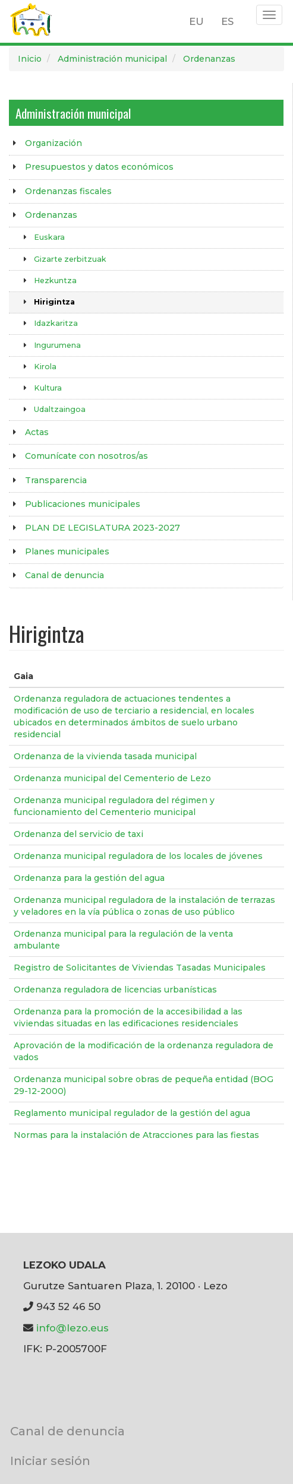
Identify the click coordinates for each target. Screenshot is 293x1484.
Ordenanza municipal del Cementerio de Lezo (112, 778)
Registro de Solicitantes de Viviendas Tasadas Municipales (140, 967)
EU (196, 21)
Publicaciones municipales (82, 504)
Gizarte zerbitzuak (70, 259)
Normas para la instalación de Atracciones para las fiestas (136, 1135)
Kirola (45, 366)
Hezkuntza (55, 280)
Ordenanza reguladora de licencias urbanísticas (115, 989)
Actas (37, 432)
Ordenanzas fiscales (68, 191)
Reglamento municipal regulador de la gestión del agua (132, 1113)
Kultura (48, 387)
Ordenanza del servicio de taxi (78, 834)
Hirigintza (54, 301)
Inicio (30, 58)
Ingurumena (57, 345)
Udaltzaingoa (60, 409)
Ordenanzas (209, 58)
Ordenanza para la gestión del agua (89, 878)
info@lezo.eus (72, 1328)
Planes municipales (67, 551)
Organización (53, 143)
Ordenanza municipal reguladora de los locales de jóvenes (138, 856)
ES (227, 21)
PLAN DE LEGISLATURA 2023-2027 (102, 527)
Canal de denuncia (64, 575)
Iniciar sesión (50, 1460)
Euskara (49, 237)
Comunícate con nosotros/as (86, 456)
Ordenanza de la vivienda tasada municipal (105, 756)
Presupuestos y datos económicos (99, 166)
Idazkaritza (56, 323)
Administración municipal (112, 58)
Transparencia (56, 480)
